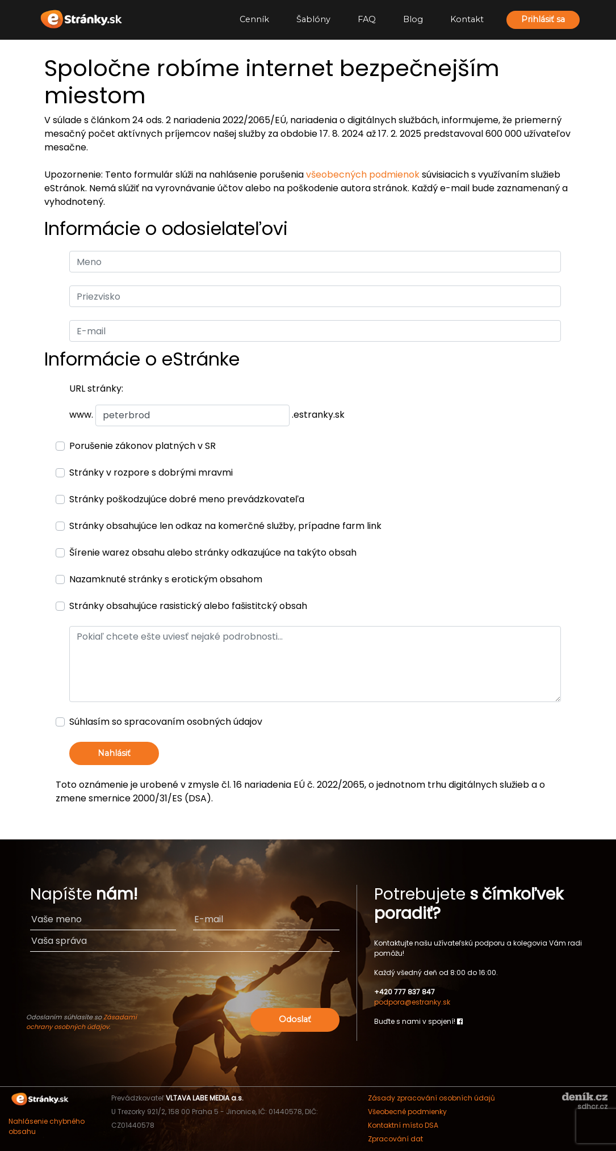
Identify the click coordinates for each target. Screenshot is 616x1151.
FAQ (367, 19)
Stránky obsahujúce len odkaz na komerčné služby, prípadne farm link (225, 525)
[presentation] (252, 983)
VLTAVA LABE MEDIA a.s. (205, 1098)
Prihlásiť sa (543, 19)
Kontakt (467, 19)
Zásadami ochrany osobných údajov (81, 1022)
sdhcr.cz (592, 1106)
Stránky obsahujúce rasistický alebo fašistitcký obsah (188, 605)
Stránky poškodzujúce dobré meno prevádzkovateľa (186, 499)
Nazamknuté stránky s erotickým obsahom (165, 579)
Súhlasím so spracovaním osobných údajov (165, 721)
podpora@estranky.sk (412, 1002)
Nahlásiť (114, 753)
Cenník (254, 19)
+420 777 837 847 (404, 992)
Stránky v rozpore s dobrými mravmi (151, 472)
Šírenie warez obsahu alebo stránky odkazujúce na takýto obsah (213, 552)
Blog (413, 19)
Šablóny (313, 19)
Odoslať (295, 1019)
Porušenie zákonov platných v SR (142, 445)
